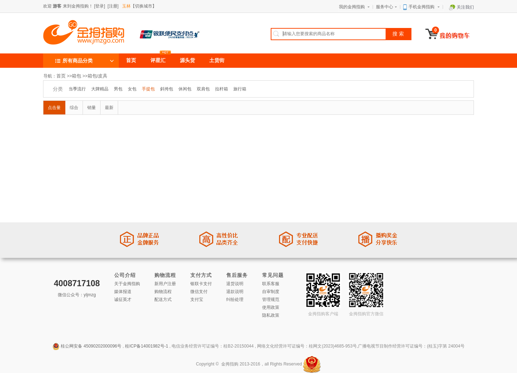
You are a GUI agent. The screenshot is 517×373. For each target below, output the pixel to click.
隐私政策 (270, 315)
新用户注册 (165, 283)
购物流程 (163, 291)
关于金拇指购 (127, 283)
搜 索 (398, 34)
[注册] (112, 6)
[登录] (99, 6)
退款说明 (234, 291)
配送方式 (163, 299)
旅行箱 (239, 88)
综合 (74, 107)
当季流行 (77, 88)
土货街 (216, 60)
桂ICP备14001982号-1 (146, 346)
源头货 (187, 60)
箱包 (76, 76)
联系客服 (270, 283)
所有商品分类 (73, 60)
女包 (132, 88)
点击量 (54, 107)
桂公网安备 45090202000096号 (91, 346)
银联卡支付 (201, 283)
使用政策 (270, 307)
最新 (109, 107)
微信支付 (199, 291)
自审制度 (270, 291)
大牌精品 (99, 88)
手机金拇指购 (422, 6)
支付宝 (196, 299)
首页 (131, 60)
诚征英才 (122, 299)
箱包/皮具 (98, 76)
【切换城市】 (139, 6)
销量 (91, 107)
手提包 (148, 88)
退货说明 (234, 283)
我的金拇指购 (355, 6)
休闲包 (184, 88)
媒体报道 (122, 291)
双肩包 (203, 88)
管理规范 (270, 299)
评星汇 (158, 60)
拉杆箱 (221, 88)
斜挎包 (166, 88)
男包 (118, 88)
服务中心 (387, 6)
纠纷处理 (234, 299)
